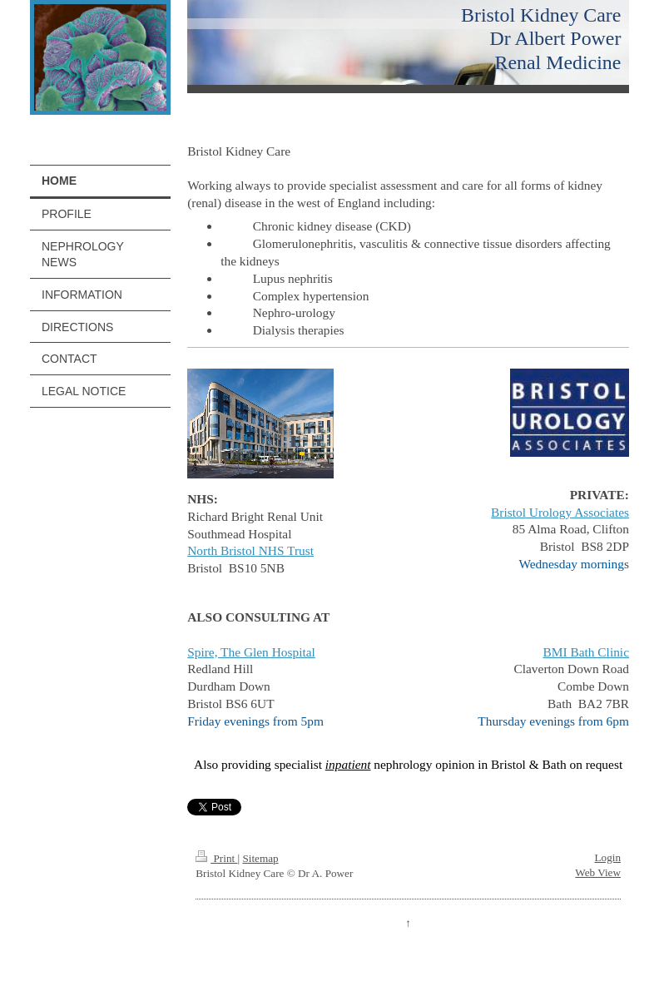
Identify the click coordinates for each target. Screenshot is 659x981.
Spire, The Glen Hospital (251, 652)
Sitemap (260, 858)
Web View (598, 872)
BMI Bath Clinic (586, 652)
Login (607, 857)
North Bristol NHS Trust (250, 550)
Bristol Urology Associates (560, 512)
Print (216, 858)
